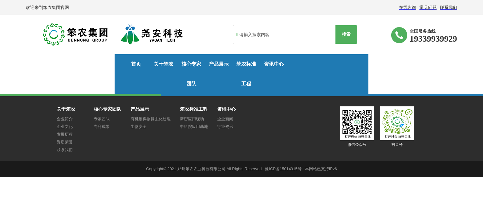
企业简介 (65, 99)
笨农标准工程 (250, 64)
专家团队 (102, 99)
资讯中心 (300, 64)
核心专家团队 (150, 64)
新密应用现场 (192, 99)
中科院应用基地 (194, 107)
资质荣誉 (65, 122)
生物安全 (139, 107)
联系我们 (65, 130)
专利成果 (102, 107)
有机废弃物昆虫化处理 (151, 99)
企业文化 (65, 107)
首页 (51, 64)
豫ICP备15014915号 (283, 149)
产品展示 (200, 64)
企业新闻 (225, 99)
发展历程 (65, 114)
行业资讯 (225, 107)
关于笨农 (101, 64)
